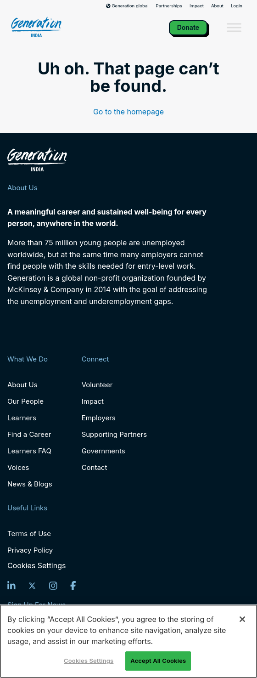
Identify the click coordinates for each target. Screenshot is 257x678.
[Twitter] (32, 586)
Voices (18, 467)
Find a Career (29, 434)
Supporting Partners (114, 434)
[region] (128, 641)
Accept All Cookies (158, 660)
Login (236, 6)
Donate (188, 27)
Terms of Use (29, 533)
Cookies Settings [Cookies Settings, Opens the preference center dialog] (88, 660)
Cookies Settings (36, 565)
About (217, 6)
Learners (21, 417)
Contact (94, 467)
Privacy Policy (30, 550)
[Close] (242, 619)
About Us (22, 384)
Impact (197, 6)
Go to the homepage (128, 111)
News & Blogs (29, 484)
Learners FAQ (29, 450)
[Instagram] (53, 585)
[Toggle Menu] (234, 27)
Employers (99, 417)
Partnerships (169, 6)
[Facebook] (73, 585)
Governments (103, 450)
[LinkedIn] (11, 585)
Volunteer (97, 384)
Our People (25, 401)
